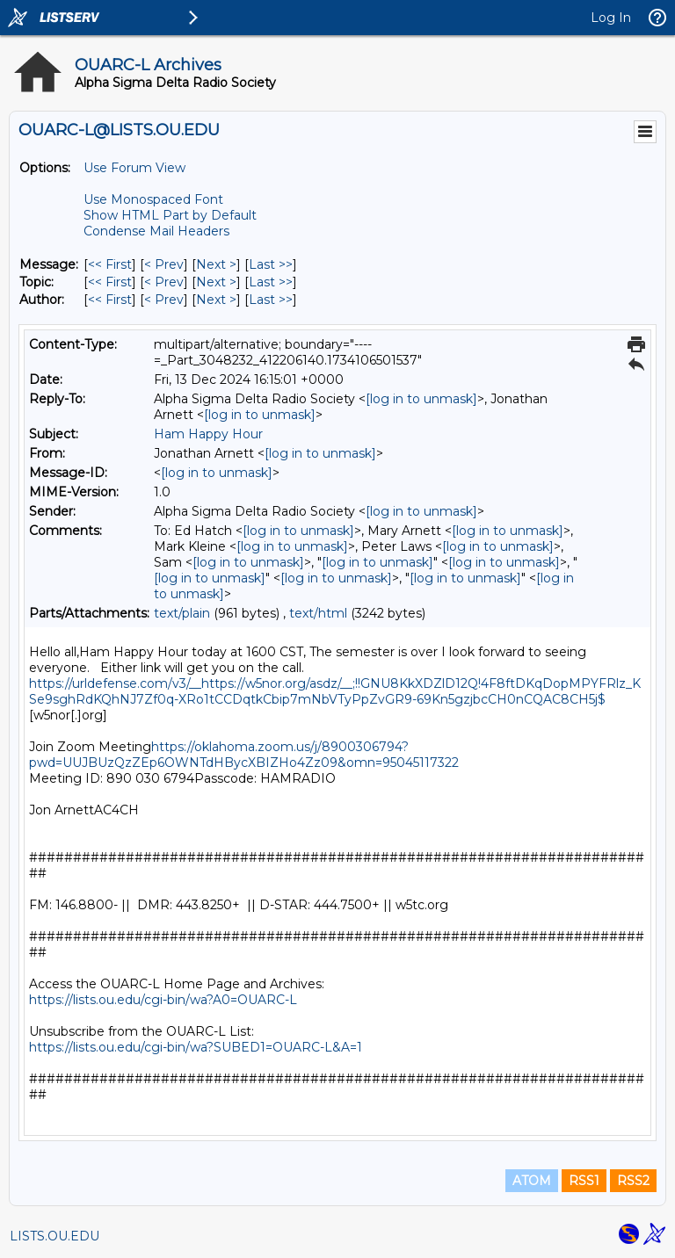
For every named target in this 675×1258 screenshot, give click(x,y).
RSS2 (633, 1181)
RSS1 (584, 1181)
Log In (611, 17)
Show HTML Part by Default (170, 215)
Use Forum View (134, 168)
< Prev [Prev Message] (164, 264)
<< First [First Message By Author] (110, 299)
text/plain (182, 613)
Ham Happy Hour (208, 434)
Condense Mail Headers (156, 231)
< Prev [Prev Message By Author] (164, 299)
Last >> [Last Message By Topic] (271, 282)
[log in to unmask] (421, 399)
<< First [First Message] (110, 264)
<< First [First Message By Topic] (110, 282)
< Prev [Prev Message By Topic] (164, 282)
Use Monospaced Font (153, 199)
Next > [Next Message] (216, 264)
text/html (318, 613)
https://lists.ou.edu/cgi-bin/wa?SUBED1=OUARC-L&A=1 (195, 1047)
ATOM (531, 1181)
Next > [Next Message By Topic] (216, 282)
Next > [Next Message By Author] (216, 299)
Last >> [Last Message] (271, 264)
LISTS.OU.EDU (54, 1236)
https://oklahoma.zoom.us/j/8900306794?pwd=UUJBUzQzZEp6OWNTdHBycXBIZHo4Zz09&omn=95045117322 (244, 754)
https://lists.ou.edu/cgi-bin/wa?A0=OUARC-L (163, 1000)
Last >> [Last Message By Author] (271, 299)
